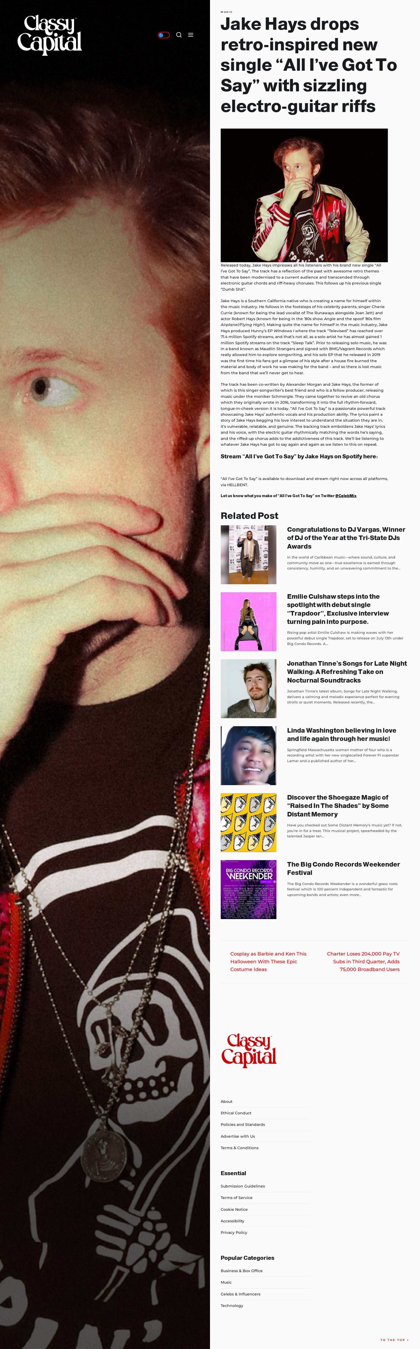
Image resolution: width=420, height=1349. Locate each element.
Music (227, 12)
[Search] (179, 35)
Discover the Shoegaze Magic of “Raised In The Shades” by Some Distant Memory (338, 806)
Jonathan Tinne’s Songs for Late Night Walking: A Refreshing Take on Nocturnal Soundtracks (347, 672)
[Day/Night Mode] (163, 35)
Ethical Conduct (236, 1113)
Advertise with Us (238, 1136)
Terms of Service (237, 1197)
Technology (232, 1305)
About (226, 1101)
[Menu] (191, 35)
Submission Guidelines (243, 1186)
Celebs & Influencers (240, 1294)
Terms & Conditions (239, 1147)
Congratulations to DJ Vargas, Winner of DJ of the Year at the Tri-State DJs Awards (346, 538)
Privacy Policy (234, 1232)
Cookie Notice (234, 1209)
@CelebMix (345, 496)
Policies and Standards (243, 1124)
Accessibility (232, 1221)
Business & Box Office (242, 1270)
